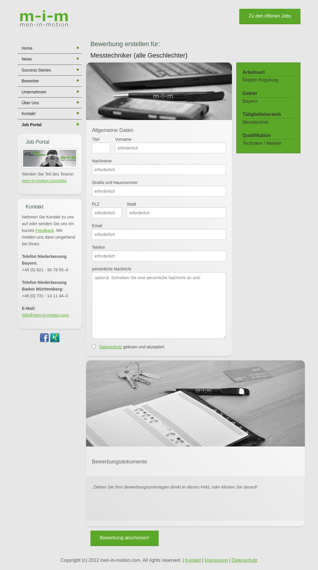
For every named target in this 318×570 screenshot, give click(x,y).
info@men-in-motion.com (45, 315)
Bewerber (30, 81)
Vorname (123, 139)
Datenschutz (110, 347)
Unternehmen (34, 92)
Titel (95, 139)
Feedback (44, 230)
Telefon (98, 247)
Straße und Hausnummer (115, 182)
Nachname (102, 161)
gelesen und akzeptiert (131, 347)
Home (27, 48)
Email (97, 225)
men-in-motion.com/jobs (44, 180)
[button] (49, 158)
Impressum (216, 560)
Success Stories (36, 70)
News (27, 59)
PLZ (95, 204)
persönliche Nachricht (111, 269)
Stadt (131, 204)
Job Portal (31, 124)
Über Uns (30, 102)
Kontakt (28, 113)
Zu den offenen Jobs (270, 15)
